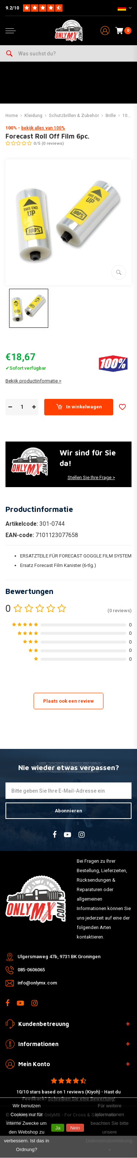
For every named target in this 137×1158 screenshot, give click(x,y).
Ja (57, 1128)
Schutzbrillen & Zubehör (74, 115)
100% (128, 115)
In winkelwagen (79, 407)
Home (11, 115)
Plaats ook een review (68, 701)
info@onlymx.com (37, 983)
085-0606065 (31, 969)
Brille (111, 115)
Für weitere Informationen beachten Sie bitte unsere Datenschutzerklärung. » (109, 1127)
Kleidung (33, 115)
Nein (75, 1128)
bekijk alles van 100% (43, 128)
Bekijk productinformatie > (33, 381)
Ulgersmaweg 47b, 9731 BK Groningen (59, 956)
